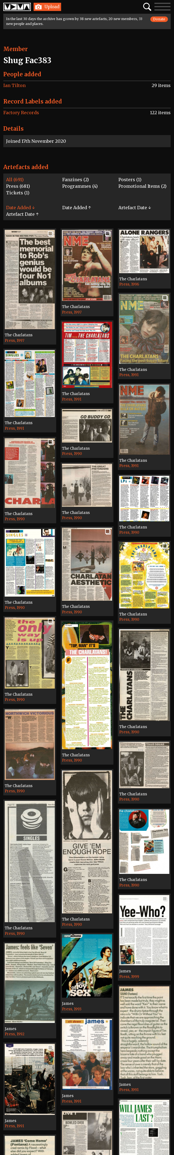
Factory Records (21, 112)
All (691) (15, 179)
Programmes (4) (80, 186)
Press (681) (18, 186)
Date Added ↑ (76, 207)
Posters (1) (130, 179)
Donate (159, 19)
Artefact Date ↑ (22, 214)
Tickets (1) (17, 192)
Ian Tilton (14, 85)
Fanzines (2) (75, 179)
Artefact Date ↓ (134, 207)
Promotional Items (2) (142, 186)
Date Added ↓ (20, 207)
